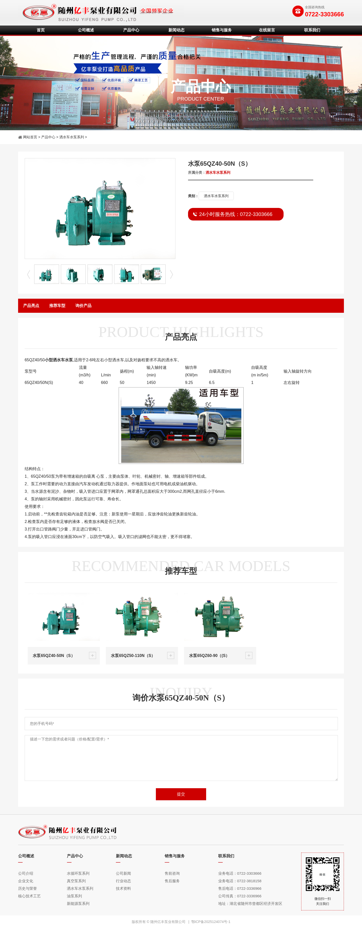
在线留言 (267, 30)
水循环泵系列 (78, 873)
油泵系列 (74, 896)
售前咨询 (172, 873)
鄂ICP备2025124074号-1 (211, 922)
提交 (181, 794)
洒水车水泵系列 (71, 137)
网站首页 (30, 137)
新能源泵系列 (78, 903)
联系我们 (312, 30)
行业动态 (123, 881)
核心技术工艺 (29, 896)
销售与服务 (222, 30)
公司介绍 (25, 873)
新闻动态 (176, 30)
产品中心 (131, 30)
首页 (41, 30)
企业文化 (25, 881)
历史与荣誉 (27, 888)
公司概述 (86, 30)
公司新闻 (123, 873)
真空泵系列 (76, 881)
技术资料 (123, 888)
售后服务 (172, 881)
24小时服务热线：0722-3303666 (235, 214)
